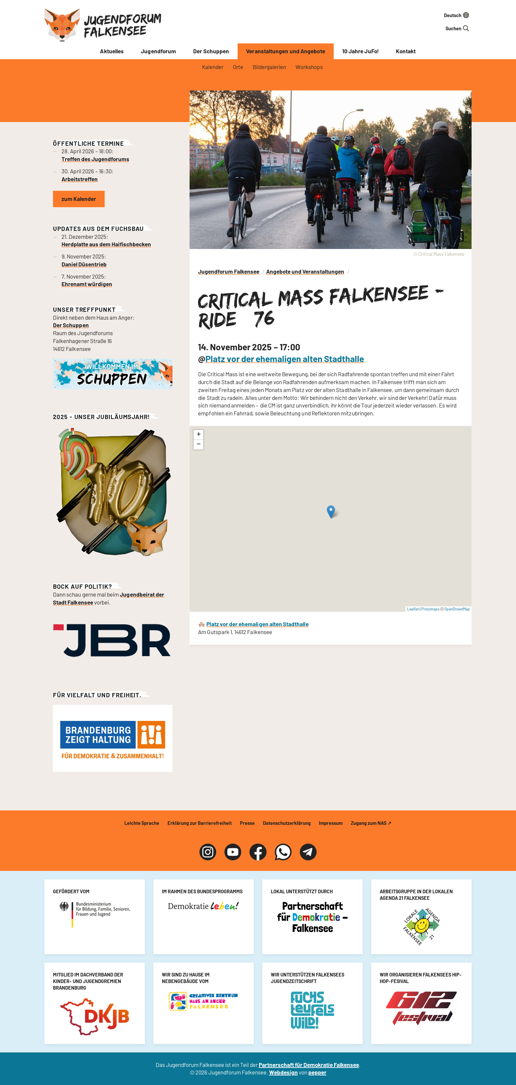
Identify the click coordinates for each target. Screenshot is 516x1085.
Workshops (309, 66)
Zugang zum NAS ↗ (371, 823)
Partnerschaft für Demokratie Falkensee (309, 1064)
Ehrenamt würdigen (87, 284)
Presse (247, 823)
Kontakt (406, 51)
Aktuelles (112, 51)
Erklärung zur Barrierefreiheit (200, 823)
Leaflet (413, 608)
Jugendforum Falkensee (123, 25)
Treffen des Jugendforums (95, 159)
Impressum (331, 823)
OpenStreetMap (457, 608)
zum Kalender (79, 198)
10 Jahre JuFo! (360, 51)
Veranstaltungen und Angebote (285, 51)
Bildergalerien (269, 66)
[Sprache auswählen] (437, 15)
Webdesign (283, 1072)
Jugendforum (158, 51)
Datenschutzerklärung (287, 823)
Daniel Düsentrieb (84, 264)
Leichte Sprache (141, 823)
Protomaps (430, 608)
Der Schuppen (211, 51)
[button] (331, 512)
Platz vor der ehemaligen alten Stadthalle (284, 358)
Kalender (212, 66)
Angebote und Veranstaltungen (305, 271)
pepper (317, 1072)
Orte (238, 66)
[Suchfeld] (437, 28)
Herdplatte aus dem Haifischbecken (106, 244)
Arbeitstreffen (80, 179)
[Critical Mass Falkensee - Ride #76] (331, 519)
